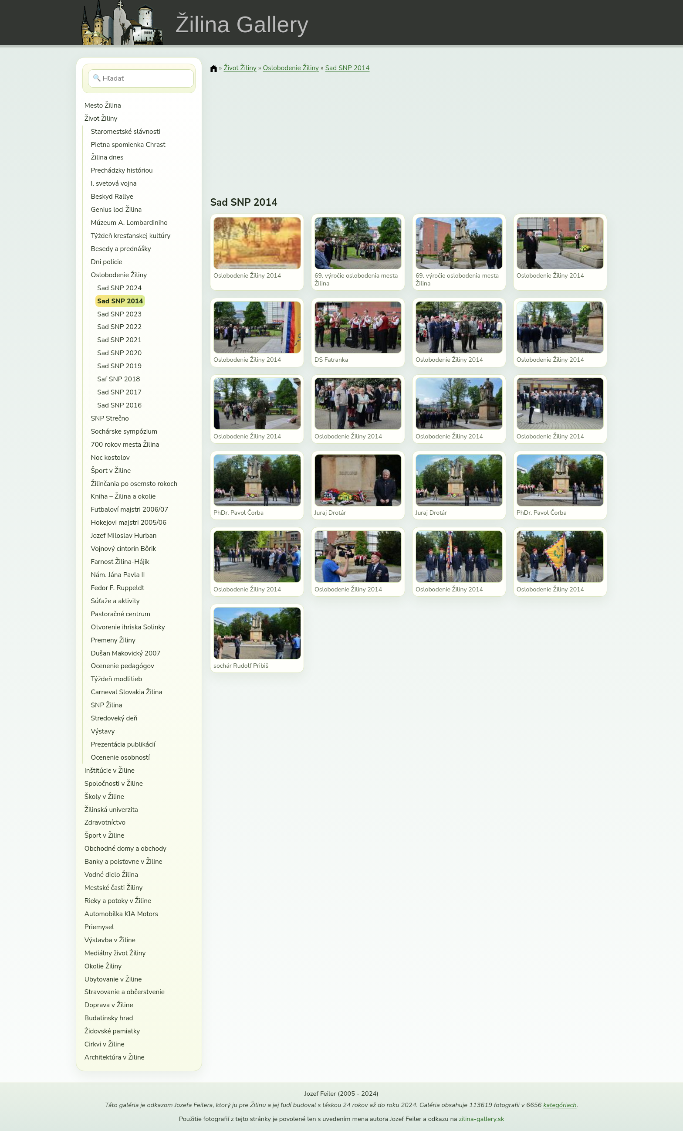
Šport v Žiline (111, 470)
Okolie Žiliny (103, 966)
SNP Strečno (110, 418)
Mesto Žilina (103, 105)
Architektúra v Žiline (115, 1057)
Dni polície (106, 261)
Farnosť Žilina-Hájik (120, 561)
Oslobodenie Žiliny (119, 274)
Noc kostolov (110, 457)
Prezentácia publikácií (123, 744)
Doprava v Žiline (109, 1004)
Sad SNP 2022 (119, 326)
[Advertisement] (408, 129)
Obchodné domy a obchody (125, 848)
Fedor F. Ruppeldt (117, 587)
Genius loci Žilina (116, 209)
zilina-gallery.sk (481, 1118)
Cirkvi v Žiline (105, 1044)
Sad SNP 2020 (119, 352)
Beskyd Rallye (112, 196)
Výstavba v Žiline (110, 939)
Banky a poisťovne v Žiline (123, 861)
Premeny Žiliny (113, 640)
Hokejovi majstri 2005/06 (129, 522)
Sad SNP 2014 (120, 301)
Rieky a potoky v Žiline (118, 900)
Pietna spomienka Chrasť (128, 144)
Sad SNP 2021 (119, 339)
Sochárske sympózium (124, 431)
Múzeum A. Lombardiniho (129, 222)
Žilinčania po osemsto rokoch (134, 483)
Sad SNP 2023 (119, 314)
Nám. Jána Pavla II (118, 574)
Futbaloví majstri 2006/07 (130, 509)
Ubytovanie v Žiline (113, 979)
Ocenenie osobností (120, 757)
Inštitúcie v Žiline (110, 770)
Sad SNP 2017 (119, 392)
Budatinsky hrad (109, 1017)
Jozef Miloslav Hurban (124, 535)
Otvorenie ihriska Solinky (128, 627)
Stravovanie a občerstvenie (125, 991)
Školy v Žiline (104, 796)
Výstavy (103, 731)
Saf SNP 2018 (118, 379)
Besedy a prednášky (121, 248)
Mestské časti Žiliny (114, 887)
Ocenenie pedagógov (122, 665)
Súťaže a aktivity (115, 600)
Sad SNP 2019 (119, 365)
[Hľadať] (141, 78)
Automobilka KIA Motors (121, 913)
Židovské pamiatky (112, 1031)
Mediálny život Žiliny (115, 953)
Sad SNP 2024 (119, 287)
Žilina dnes (107, 157)
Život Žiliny (101, 118)
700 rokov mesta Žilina (125, 444)
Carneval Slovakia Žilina (126, 691)
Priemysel (99, 926)
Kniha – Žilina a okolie (123, 496)
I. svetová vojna (114, 183)
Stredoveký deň (114, 718)
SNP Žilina (106, 705)
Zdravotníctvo (105, 822)
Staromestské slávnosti (125, 131)
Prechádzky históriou (122, 170)
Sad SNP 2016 (119, 405)
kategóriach (559, 1104)
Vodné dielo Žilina (111, 874)
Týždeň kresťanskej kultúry (131, 235)
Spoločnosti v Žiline (114, 783)
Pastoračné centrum (121, 613)
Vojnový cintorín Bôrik (123, 548)
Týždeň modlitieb (116, 678)
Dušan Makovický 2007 (126, 653)
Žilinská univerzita (111, 809)
